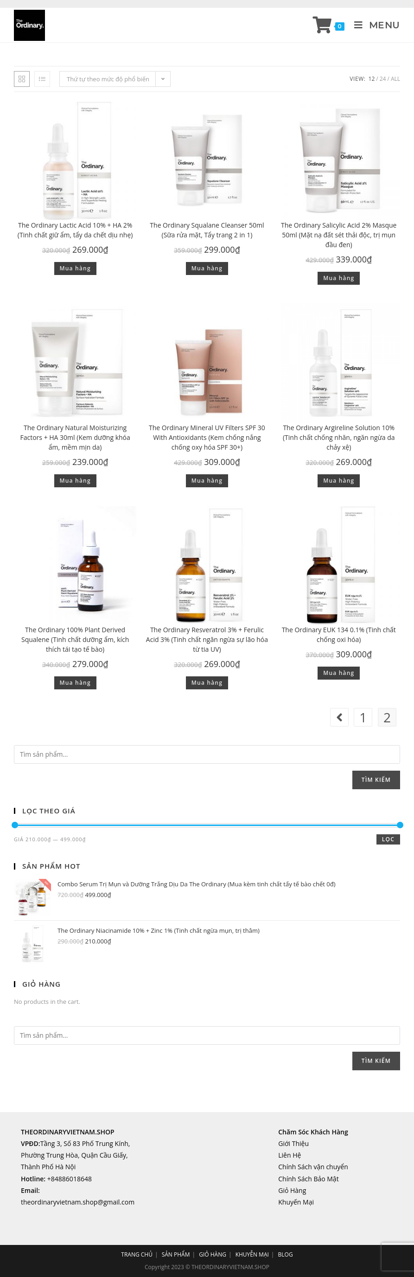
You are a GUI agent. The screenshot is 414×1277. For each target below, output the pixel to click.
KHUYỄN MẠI (252, 1254)
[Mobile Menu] (373, 25)
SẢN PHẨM (176, 1254)
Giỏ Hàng (292, 1190)
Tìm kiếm (376, 780)
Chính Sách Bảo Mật (308, 1178)
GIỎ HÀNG (212, 1254)
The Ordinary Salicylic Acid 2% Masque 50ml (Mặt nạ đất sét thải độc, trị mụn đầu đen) (338, 235)
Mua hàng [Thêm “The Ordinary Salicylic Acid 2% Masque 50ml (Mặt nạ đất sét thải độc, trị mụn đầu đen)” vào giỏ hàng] (338, 278)
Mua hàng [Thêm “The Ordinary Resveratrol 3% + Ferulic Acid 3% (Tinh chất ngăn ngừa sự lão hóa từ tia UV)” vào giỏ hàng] (207, 683)
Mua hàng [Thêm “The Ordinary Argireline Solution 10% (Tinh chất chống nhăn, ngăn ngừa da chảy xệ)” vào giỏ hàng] (338, 481)
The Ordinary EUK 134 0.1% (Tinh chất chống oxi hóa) (339, 634)
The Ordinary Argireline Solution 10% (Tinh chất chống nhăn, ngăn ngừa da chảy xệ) (339, 437)
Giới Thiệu (293, 1143)
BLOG (285, 1254)
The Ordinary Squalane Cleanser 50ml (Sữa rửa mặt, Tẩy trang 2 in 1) (207, 230)
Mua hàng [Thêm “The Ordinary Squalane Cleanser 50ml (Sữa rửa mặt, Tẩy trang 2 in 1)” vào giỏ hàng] (207, 268)
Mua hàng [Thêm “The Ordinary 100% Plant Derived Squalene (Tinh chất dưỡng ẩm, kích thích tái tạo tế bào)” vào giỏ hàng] (75, 683)
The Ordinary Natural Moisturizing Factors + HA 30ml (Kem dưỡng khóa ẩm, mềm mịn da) (75, 437)
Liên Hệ (289, 1155)
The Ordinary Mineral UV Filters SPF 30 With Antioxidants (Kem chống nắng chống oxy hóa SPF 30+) (207, 437)
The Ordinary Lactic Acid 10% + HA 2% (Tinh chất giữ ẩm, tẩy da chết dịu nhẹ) (75, 230)
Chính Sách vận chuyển (313, 1166)
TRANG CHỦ (137, 1254)
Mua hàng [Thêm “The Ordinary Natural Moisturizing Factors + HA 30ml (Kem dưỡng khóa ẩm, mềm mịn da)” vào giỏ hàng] (75, 481)
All (395, 79)
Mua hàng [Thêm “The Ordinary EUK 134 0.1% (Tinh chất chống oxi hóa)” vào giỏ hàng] (338, 673)
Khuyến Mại (296, 1202)
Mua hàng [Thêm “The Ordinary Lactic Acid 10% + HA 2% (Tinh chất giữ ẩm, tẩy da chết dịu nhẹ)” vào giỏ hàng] (75, 268)
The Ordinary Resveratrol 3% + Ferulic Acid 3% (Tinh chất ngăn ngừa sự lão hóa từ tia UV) (207, 639)
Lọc (388, 839)
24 (383, 79)
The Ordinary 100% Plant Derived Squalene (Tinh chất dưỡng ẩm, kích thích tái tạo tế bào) (75, 639)
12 (372, 79)
